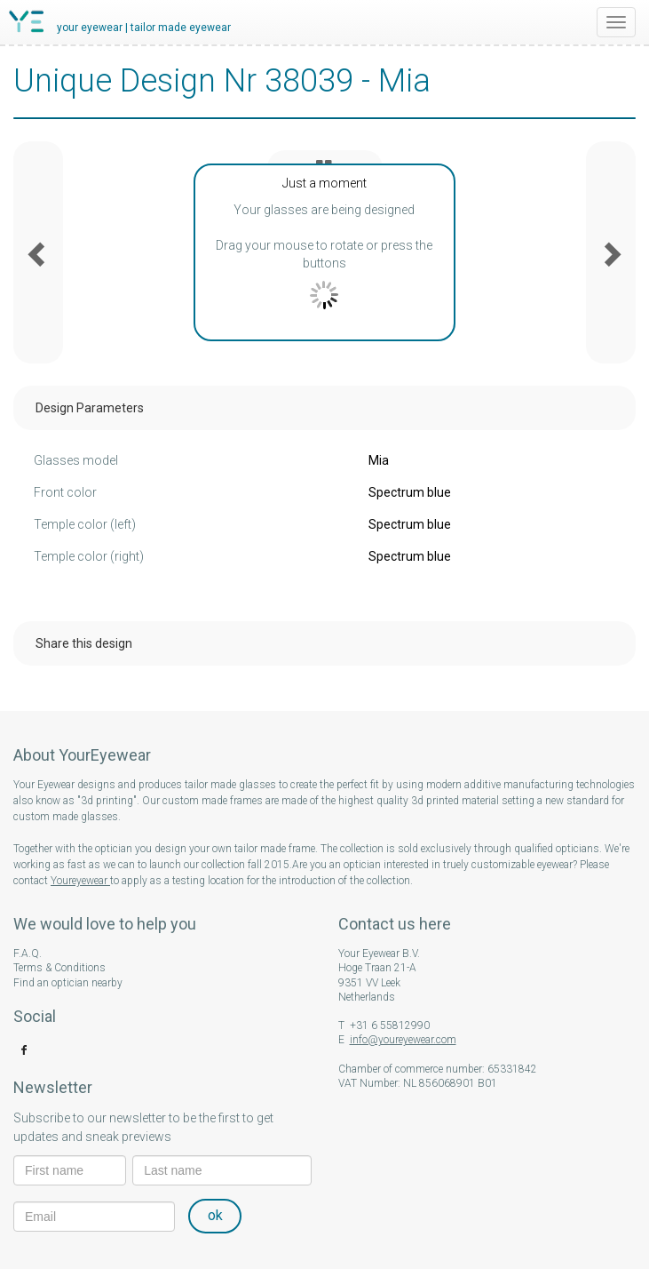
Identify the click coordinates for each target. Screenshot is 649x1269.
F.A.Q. (27, 953)
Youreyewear (80, 880)
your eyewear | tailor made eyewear (144, 27)
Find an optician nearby (68, 983)
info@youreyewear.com (403, 1040)
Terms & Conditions (59, 968)
